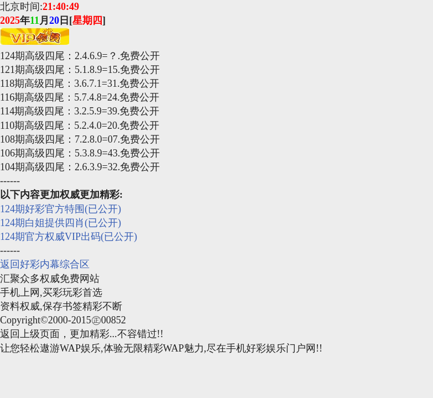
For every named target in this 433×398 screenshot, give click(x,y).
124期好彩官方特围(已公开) (60, 208)
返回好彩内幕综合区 (45, 264)
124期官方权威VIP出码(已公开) (68, 236)
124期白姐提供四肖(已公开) (60, 222)
